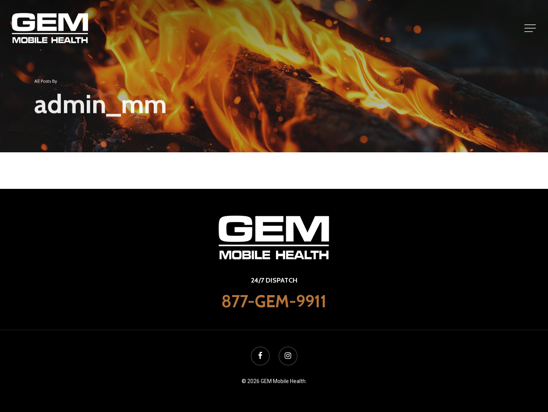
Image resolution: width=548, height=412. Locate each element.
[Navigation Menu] (530, 28)
